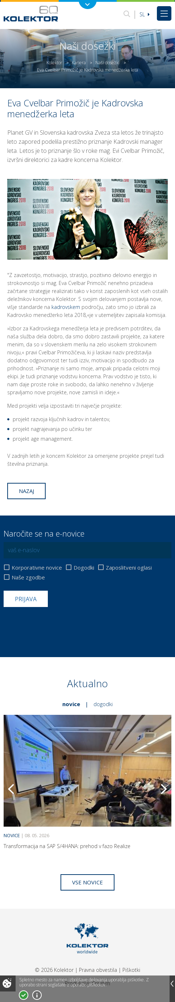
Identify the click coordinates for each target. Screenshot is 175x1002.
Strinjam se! (23, 995)
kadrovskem (65, 307)
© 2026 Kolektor (54, 969)
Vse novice (87, 882)
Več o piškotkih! (37, 995)
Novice (71, 704)
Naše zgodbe (28, 577)
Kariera (79, 63)
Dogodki (84, 567)
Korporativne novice (37, 567)
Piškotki (131, 969)
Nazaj (26, 490)
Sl (144, 14)
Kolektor (54, 63)
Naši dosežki (107, 63)
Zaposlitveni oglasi (129, 567)
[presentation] (59, 625)
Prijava (26, 599)
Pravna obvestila (98, 969)
